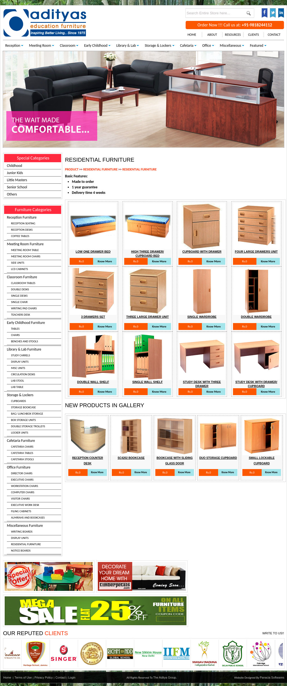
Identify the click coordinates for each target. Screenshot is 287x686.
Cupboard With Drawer (201, 251)
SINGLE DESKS (19, 295)
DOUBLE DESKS (20, 289)
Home (7, 677)
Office (206, 45)
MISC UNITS (18, 368)
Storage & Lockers (158, 45)
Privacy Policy (43, 677)
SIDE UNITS (17, 263)
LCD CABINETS (19, 269)
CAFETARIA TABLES (22, 453)
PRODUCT (71, 169)
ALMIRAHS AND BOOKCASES (28, 517)
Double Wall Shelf (93, 382)
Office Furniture (34, 493)
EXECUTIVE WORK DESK (25, 505)
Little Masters (17, 180)
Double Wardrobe (256, 316)
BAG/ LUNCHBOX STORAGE (27, 413)
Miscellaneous (230, 45)
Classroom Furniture (34, 296)
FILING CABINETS (21, 511)
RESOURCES (233, 35)
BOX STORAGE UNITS (23, 420)
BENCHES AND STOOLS (24, 341)
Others (12, 194)
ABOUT (212, 35)
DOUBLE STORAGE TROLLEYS (28, 426)
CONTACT (274, 35)
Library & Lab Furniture (34, 369)
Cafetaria (186, 45)
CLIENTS (253, 35)
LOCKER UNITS (19, 432)
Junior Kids (15, 172)
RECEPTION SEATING (23, 223)
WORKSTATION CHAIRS (24, 486)
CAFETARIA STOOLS (22, 459)
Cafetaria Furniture (34, 450)
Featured (256, 45)
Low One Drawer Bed (93, 251)
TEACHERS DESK (20, 314)
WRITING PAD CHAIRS (24, 308)
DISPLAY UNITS (20, 361)
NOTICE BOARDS (21, 550)
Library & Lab (126, 45)
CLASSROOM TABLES (23, 283)
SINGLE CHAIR (19, 302)
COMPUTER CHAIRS (22, 492)
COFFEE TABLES (20, 236)
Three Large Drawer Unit (147, 316)
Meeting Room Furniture (34, 257)
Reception (12, 45)
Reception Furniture (34, 227)
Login (71, 677)
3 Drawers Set (93, 316)
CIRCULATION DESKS (23, 374)
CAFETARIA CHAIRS (22, 446)
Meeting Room (40, 45)
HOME (192, 35)
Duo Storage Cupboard (218, 457)
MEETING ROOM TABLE (25, 250)
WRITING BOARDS (22, 531)
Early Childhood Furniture (34, 332)
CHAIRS (15, 335)
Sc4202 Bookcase (131, 457)
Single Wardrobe (201, 316)
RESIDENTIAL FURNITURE (26, 544)
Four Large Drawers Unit (256, 251)
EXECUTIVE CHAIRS (22, 479)
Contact (60, 677)
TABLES (15, 328)
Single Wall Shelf (147, 382)
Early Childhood (95, 45)
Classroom (67, 45)
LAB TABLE (17, 387)
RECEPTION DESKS (22, 230)
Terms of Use (23, 677)
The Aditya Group (164, 677)
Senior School (17, 187)
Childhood (14, 165)
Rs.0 (81, 261)
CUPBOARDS (18, 401)
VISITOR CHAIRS (20, 498)
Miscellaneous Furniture (34, 538)
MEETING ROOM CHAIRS (25, 256)
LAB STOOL (17, 380)
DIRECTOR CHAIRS (22, 473)
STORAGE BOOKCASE (23, 407)
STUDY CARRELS (20, 355)
